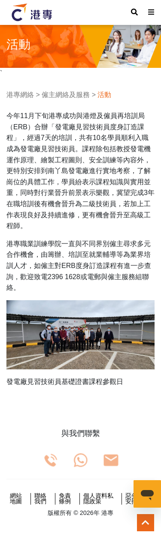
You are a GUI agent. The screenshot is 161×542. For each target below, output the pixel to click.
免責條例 (65, 499)
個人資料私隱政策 (98, 499)
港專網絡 (20, 94)
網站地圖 (16, 499)
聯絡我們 (40, 499)
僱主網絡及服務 (66, 94)
